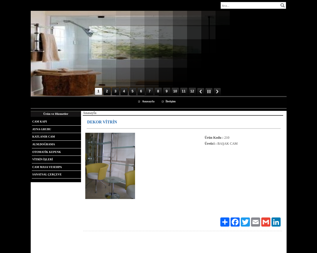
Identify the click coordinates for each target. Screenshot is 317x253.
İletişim (170, 101)
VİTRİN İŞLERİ (42, 159)
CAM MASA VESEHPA (47, 167)
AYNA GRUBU (41, 129)
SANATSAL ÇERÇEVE (47, 174)
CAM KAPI (39, 121)
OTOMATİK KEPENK (46, 152)
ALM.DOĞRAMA (43, 144)
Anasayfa (148, 101)
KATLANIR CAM (43, 136)
